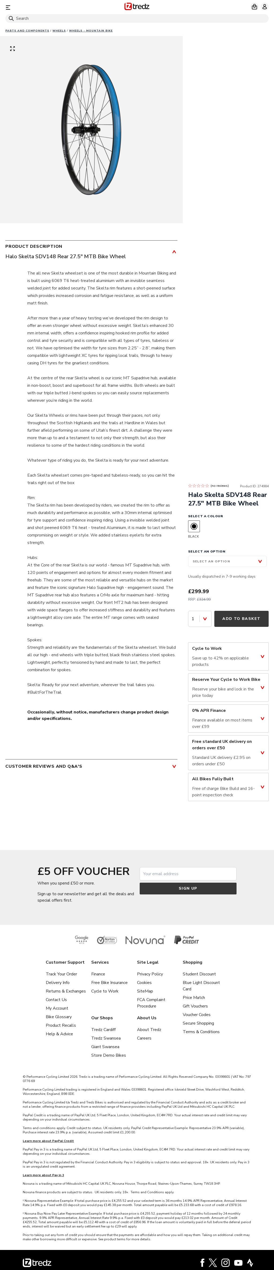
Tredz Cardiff (103, 1030)
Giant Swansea (105, 1047)
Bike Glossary (59, 1017)
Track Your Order (61, 974)
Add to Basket (241, 618)
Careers (144, 1038)
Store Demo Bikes (108, 1055)
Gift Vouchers (195, 1006)
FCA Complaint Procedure (151, 1003)
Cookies (144, 983)
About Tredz (149, 1030)
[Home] (136, 7)
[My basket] (254, 7)
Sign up (188, 888)
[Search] (137, 18)
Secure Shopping (198, 1023)
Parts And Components (27, 31)
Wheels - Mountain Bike (91, 31)
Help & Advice (59, 1034)
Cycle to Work (105, 991)
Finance (98, 974)
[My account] (265, 7)
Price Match (194, 998)
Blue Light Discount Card (201, 986)
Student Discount (199, 974)
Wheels (59, 31)
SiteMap (145, 991)
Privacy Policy (150, 974)
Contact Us (56, 1000)
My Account (57, 1008)
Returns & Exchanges (66, 991)
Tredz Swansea (106, 1038)
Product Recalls (61, 1025)
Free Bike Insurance (109, 983)
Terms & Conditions (201, 1032)
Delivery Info (58, 983)
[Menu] (48, 7)
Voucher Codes (197, 1015)
